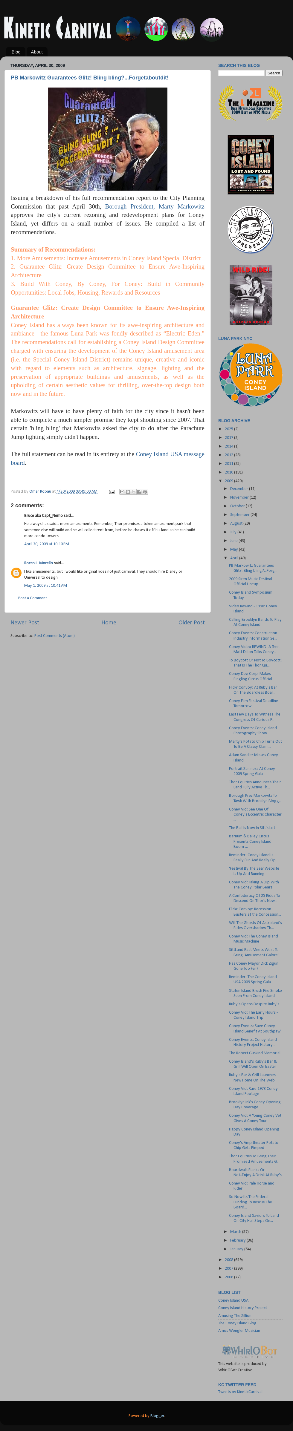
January (237, 1249)
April (234, 558)
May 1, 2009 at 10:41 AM (45, 585)
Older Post (191, 623)
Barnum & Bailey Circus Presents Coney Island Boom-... (250, 841)
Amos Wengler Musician (239, 1331)
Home (108, 623)
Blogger (157, 1416)
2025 (229, 429)
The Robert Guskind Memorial (254, 1053)
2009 (229, 481)
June (234, 541)
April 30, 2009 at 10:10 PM (46, 544)
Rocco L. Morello (38, 563)
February (238, 1240)
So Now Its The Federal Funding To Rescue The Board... (250, 1202)
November (240, 497)
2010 (229, 472)
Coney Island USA (233, 1300)
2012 (229, 455)
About (37, 51)
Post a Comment (32, 598)
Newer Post (24, 623)
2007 (229, 1268)
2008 (229, 1260)
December (239, 489)
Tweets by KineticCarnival (240, 1392)
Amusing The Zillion (234, 1316)
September (240, 515)
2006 (229, 1277)
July (233, 532)
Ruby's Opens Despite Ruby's (254, 1004)
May (234, 549)
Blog (16, 51)
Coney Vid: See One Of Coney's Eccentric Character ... (255, 814)
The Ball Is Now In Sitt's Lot (252, 828)
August (236, 523)
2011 (229, 464)
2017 (229, 438)
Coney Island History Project (242, 1308)
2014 (229, 446)
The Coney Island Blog (237, 1323)
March (236, 1232)
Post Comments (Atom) (54, 636)
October (238, 506)
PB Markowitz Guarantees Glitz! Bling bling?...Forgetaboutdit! (90, 78)
